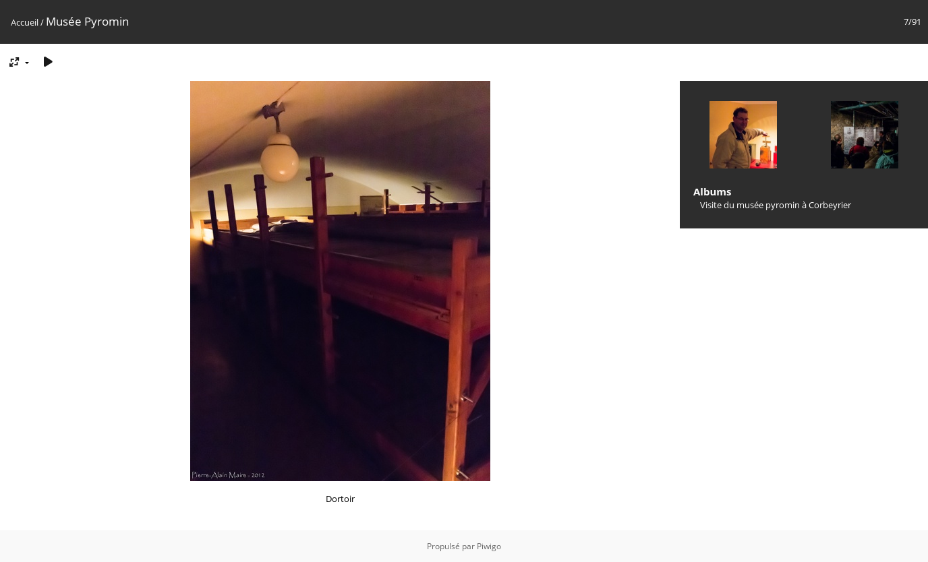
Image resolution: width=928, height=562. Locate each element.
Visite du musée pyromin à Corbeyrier (775, 205)
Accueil (24, 22)
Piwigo (489, 546)
